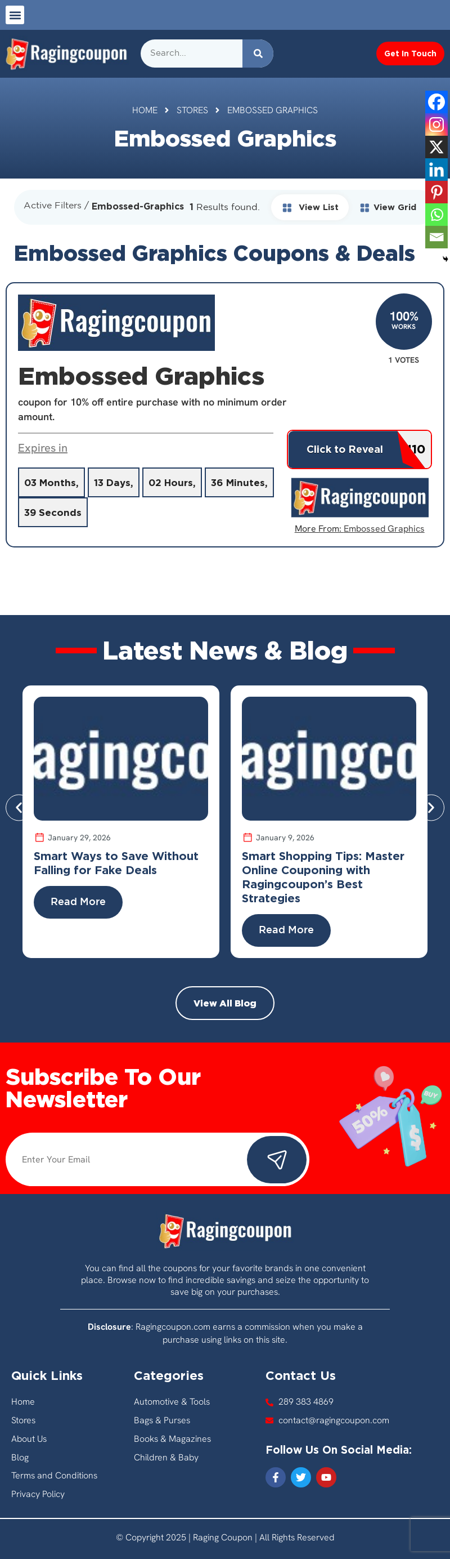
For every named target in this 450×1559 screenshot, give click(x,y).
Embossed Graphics (384, 528)
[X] (436, 147)
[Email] (436, 237)
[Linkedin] (436, 169)
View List (310, 207)
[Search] (257, 53)
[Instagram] (436, 124)
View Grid (387, 207)
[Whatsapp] (436, 214)
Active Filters (53, 206)
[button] (15, 15)
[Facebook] (436, 102)
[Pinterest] (436, 192)
